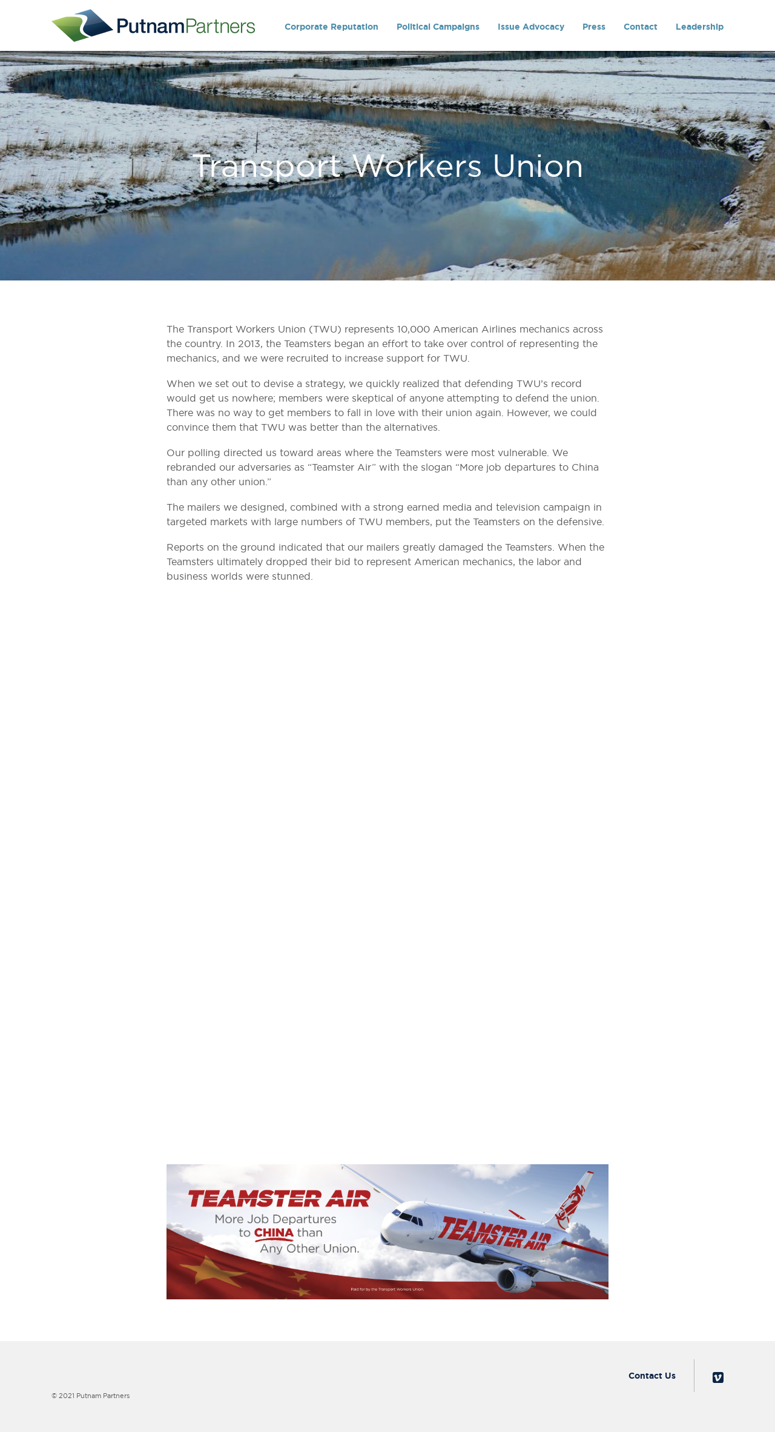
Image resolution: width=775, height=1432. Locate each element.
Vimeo (718, 1377)
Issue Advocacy (531, 26)
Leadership (700, 26)
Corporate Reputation (331, 26)
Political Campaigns (438, 26)
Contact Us (652, 1376)
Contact (641, 26)
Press (593, 26)
